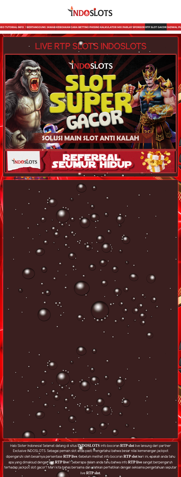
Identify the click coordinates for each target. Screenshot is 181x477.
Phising (94, 27)
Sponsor (139, 27)
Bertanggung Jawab (41, 27)
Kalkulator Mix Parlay (116, 27)
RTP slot (127, 445)
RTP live (70, 456)
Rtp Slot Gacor (155, 27)
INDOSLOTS (89, 445)
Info (21, 27)
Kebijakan (63, 27)
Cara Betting (80, 27)
